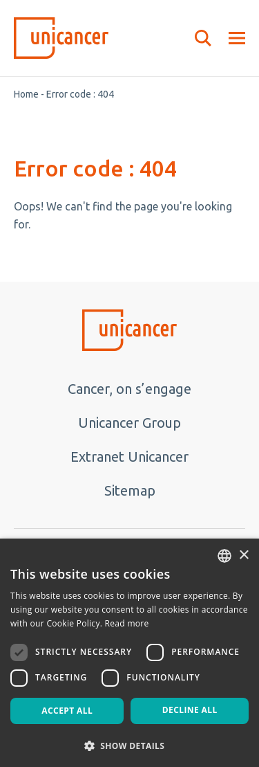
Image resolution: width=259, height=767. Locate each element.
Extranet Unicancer (129, 456)
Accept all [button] (67, 710)
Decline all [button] (190, 710)
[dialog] (129, 653)
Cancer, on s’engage (129, 389)
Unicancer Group (129, 423)
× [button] (243, 555)
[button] (129, 745)
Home (26, 94)
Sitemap (129, 490)
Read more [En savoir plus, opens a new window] (127, 623)
